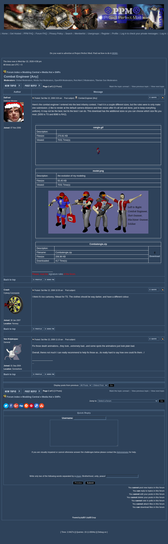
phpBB (82, 518)
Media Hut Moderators (43, 80)
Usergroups (94, 33)
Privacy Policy (56, 33)
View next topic (157, 86)
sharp (78, 476)
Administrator (123, 452)
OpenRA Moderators (63, 80)
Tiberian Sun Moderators (106, 80)
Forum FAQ (41, 33)
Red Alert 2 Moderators (84, 80)
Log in (163, 33)
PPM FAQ (29, 33)
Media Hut (47, 72)
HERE (115, 53)
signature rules (56, 274)
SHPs (57, 72)
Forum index (13, 72)
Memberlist (80, 33)
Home (5, 33)
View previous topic (140, 86)
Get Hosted (16, 33)
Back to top (9, 279)
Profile (115, 33)
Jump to (92, 401)
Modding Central (31, 72)
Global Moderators (24, 80)
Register (106, 33)
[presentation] (31, 464)
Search (69, 33)
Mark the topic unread (119, 86)
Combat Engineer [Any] (21, 76)
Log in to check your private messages (139, 33)
